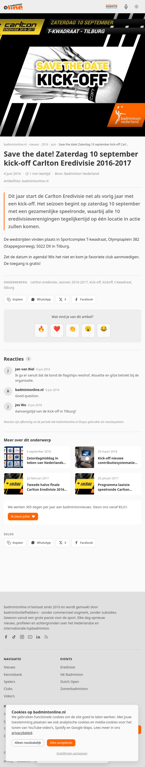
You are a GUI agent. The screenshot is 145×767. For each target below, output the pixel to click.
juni (53, 144)
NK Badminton (71, 674)
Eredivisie (67, 667)
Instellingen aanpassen (72, 753)
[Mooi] (57, 330)
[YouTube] (30, 637)
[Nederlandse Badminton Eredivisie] (112, 6)
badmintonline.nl (15, 144)
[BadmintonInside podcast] (126, 6)
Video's (9, 696)
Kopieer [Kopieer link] (15, 299)
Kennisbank (13, 674)
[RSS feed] (46, 637)
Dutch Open (69, 681)
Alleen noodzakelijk (28, 743)
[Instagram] (22, 637)
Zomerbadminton (74, 688)
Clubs (8, 688)
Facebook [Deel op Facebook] (83, 299)
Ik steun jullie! (23, 516)
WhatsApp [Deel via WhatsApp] (41, 299)
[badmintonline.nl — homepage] (13, 7)
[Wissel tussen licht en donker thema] (136, 6)
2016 (45, 144)
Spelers (9, 681)
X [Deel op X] (62, 299)
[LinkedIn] (38, 637)
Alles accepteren (61, 743)
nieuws (34, 144)
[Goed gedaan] (72, 330)
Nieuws (9, 667)
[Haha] (104, 330)
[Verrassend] (88, 330)
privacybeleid (22, 733)
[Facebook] (6, 637)
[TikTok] (14, 637)
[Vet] (41, 330)
